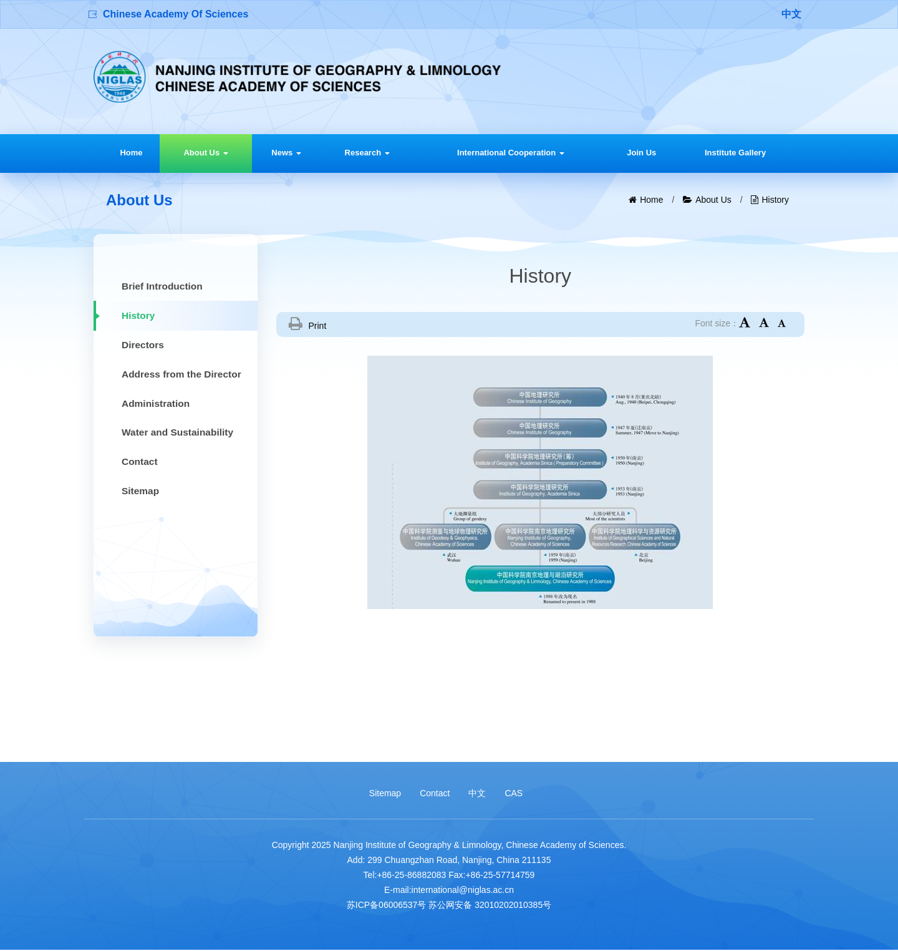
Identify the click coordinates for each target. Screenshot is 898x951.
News (286, 152)
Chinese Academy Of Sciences (175, 14)
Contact (435, 794)
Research (367, 152)
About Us (205, 152)
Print (318, 326)
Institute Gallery (735, 152)
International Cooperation (510, 152)
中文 (791, 14)
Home (131, 152)
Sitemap (385, 794)
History (775, 200)
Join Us (641, 152)
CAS (514, 794)
